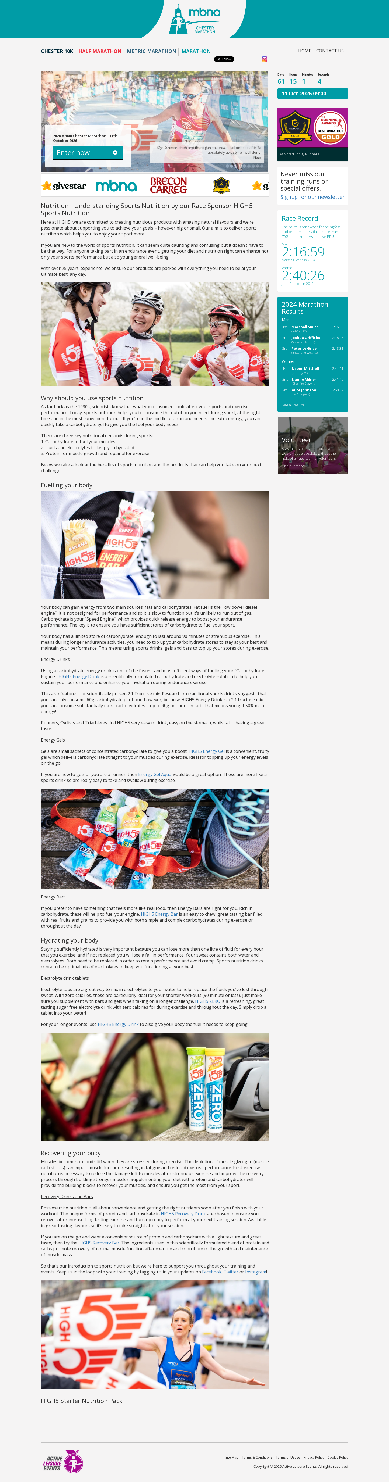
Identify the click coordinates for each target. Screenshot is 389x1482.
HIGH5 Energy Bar (159, 914)
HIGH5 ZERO (207, 1001)
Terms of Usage (288, 1457)
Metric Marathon (151, 51)
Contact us (330, 51)
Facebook (211, 1272)
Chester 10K (57, 51)
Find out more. (293, 465)
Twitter (231, 1272)
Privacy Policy (314, 1457)
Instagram (255, 1272)
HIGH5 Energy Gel (207, 751)
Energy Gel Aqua (154, 774)
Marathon (196, 51)
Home (304, 51)
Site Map (231, 1457)
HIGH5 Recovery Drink (183, 1214)
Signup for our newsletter (312, 197)
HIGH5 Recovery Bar (98, 1243)
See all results (293, 405)
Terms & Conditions (257, 1457)
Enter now (73, 152)
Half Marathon (99, 51)
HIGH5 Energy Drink (78, 676)
